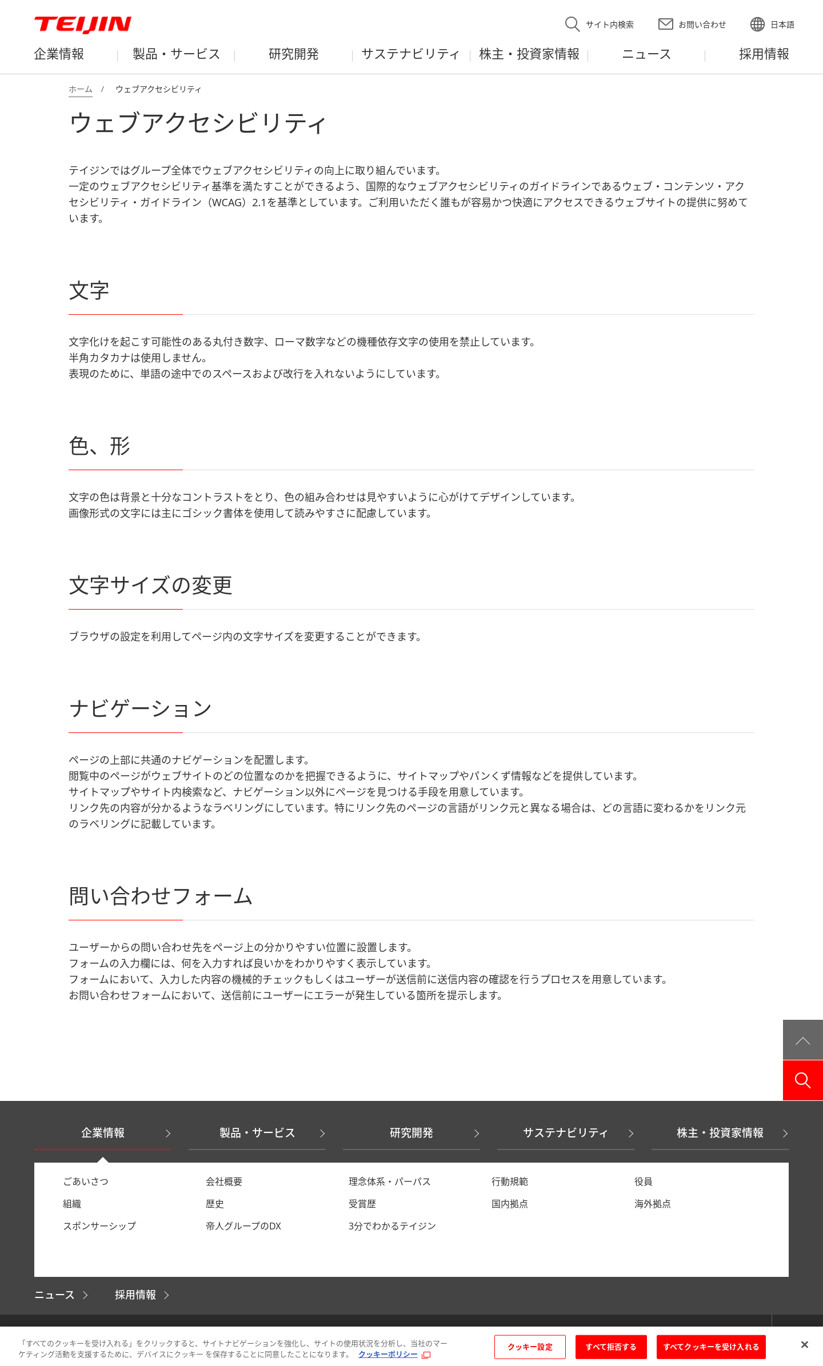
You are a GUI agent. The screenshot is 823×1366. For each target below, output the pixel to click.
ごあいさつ (86, 1181)
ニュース (54, 1294)
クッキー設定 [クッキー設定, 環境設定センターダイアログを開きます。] (530, 1348)
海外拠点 (652, 1203)
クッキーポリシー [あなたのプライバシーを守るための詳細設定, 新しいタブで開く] (388, 1356)
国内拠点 (510, 1203)
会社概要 (224, 1181)
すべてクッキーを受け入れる (711, 1348)
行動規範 (510, 1181)
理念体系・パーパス (390, 1181)
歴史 (215, 1203)
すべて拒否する (611, 1348)
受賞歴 (362, 1203)
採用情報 (135, 1294)
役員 (643, 1181)
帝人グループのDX (243, 1226)
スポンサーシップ (99, 1226)
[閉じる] (804, 1346)
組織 (72, 1203)
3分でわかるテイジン (392, 1226)
